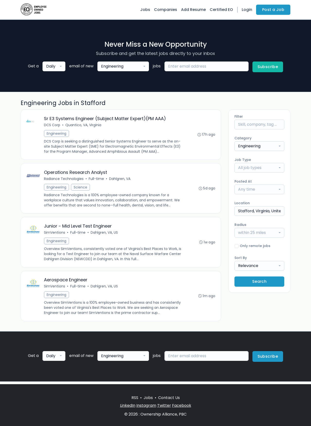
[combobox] (54, 66)
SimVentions (54, 234)
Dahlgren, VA (120, 179)
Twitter (164, 405)
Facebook (181, 405)
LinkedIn (127, 405)
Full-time (96, 179)
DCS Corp (52, 125)
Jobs (145, 9)
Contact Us (169, 397)
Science (80, 188)
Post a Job (273, 9)
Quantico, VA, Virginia (84, 125)
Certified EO (221, 9)
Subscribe (268, 67)
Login (247, 9)
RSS (134, 397)
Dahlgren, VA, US (104, 234)
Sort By (240, 257)
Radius (240, 224)
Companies (165, 9)
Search (259, 281)
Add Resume (193, 9)
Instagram (146, 405)
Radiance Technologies (64, 179)
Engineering (57, 133)
